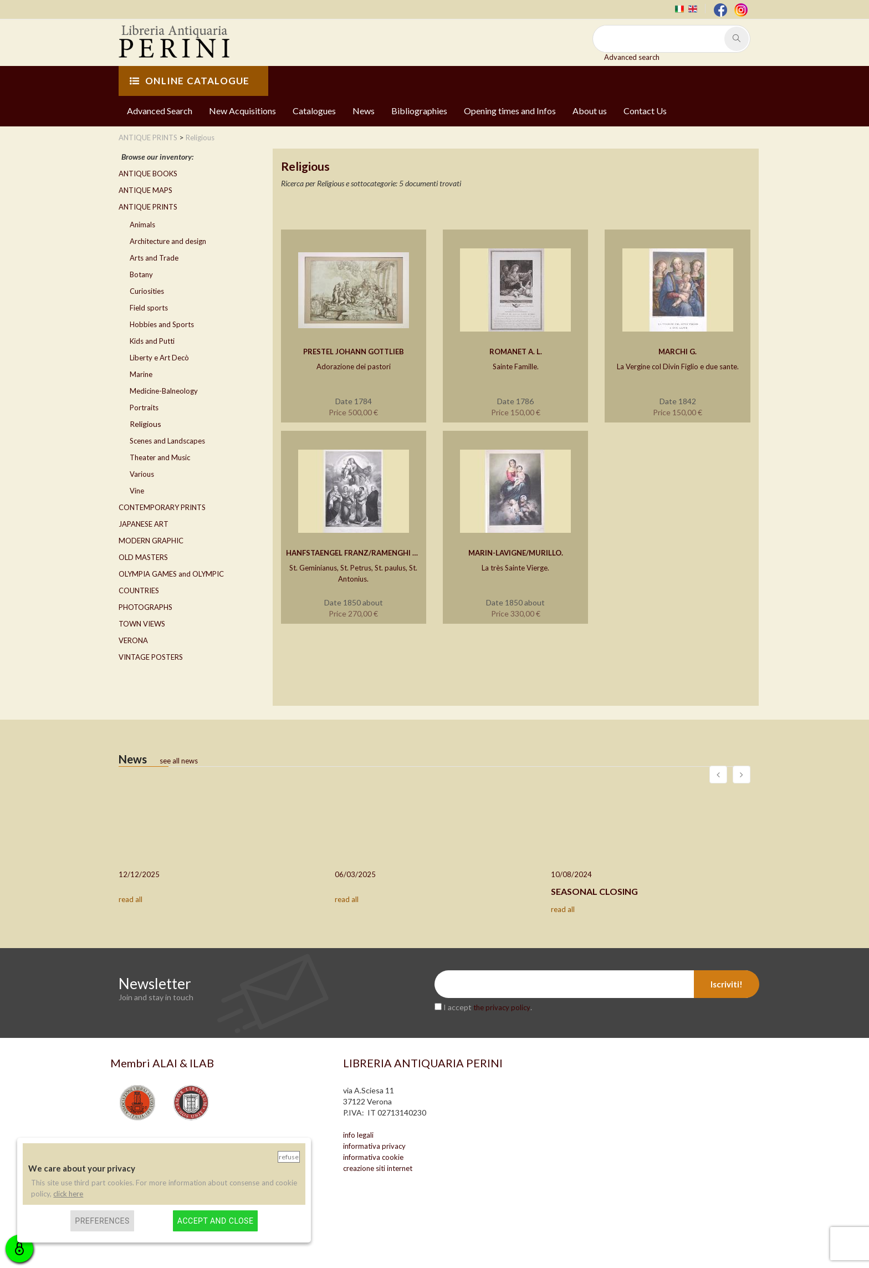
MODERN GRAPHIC (151, 540)
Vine (137, 490)
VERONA (133, 640)
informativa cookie (373, 1157)
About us (589, 110)
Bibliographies (419, 110)
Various (142, 474)
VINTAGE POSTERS (151, 657)
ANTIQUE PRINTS (148, 206)
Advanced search (632, 57)
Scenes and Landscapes (167, 440)
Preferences (102, 1220)
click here (68, 1193)
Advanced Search (159, 110)
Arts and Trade (154, 257)
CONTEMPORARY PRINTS (162, 507)
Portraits (144, 407)
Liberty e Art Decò (159, 357)
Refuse (289, 1157)
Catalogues (314, 110)
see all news (179, 760)
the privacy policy (501, 1007)
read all (130, 899)
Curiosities (147, 291)
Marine (141, 374)
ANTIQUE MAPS (145, 190)
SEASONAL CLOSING (594, 891)
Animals (142, 224)
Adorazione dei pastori (353, 366)
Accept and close (215, 1220)
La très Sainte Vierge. (515, 567)
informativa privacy (374, 1146)
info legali (358, 1134)
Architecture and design (168, 241)
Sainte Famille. (516, 366)
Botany (141, 274)
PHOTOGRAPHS (145, 607)
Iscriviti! (726, 984)
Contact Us (645, 110)
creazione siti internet (377, 1168)
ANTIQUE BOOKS (148, 173)
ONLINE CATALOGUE (189, 80)
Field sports (149, 307)
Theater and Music (160, 457)
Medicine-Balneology (164, 390)
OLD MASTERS (143, 557)
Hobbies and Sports (162, 324)
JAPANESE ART (143, 524)
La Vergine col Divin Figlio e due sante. (678, 366)
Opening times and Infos (510, 110)
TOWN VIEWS (142, 623)
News (363, 110)
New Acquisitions (242, 110)
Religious (145, 424)
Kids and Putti (152, 341)
